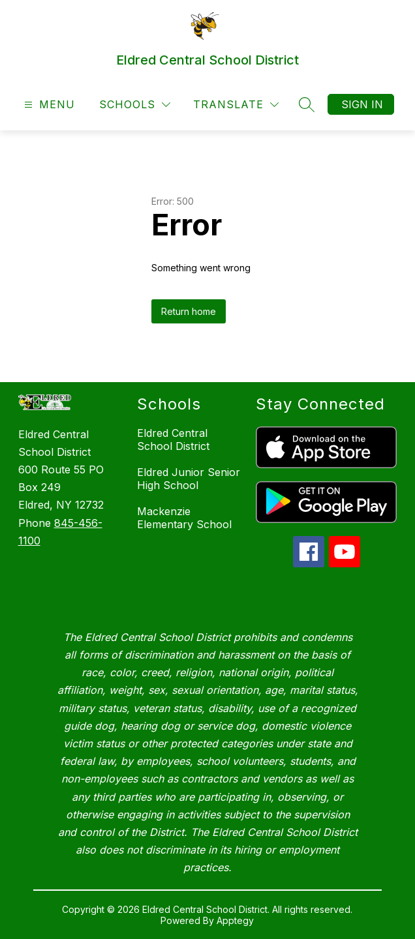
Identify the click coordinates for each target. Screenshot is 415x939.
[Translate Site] (236, 105)
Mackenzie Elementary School (184, 518)
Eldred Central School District (173, 439)
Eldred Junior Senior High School (188, 479)
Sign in (362, 104)
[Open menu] (48, 105)
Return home (188, 311)
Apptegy (235, 920)
